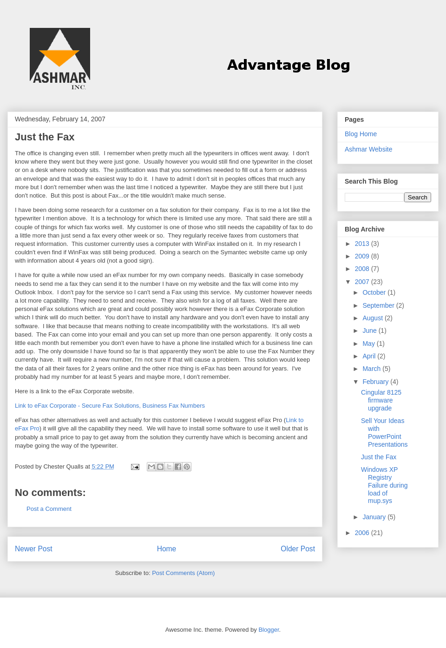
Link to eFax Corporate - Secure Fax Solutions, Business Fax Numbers (110, 405)
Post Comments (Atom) (183, 572)
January (374, 517)
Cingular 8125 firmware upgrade (381, 400)
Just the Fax (378, 457)
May (369, 343)
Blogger (268, 629)
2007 (363, 281)
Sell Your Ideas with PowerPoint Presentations (384, 432)
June (370, 330)
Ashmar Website (368, 149)
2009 (363, 256)
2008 (363, 268)
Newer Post (33, 549)
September (379, 305)
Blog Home (361, 134)
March (372, 368)
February (376, 381)
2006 (363, 532)
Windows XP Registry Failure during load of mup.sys (384, 485)
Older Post (298, 549)
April (369, 356)
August (373, 318)
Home (167, 549)
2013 (363, 243)
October (374, 292)
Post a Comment (49, 508)
